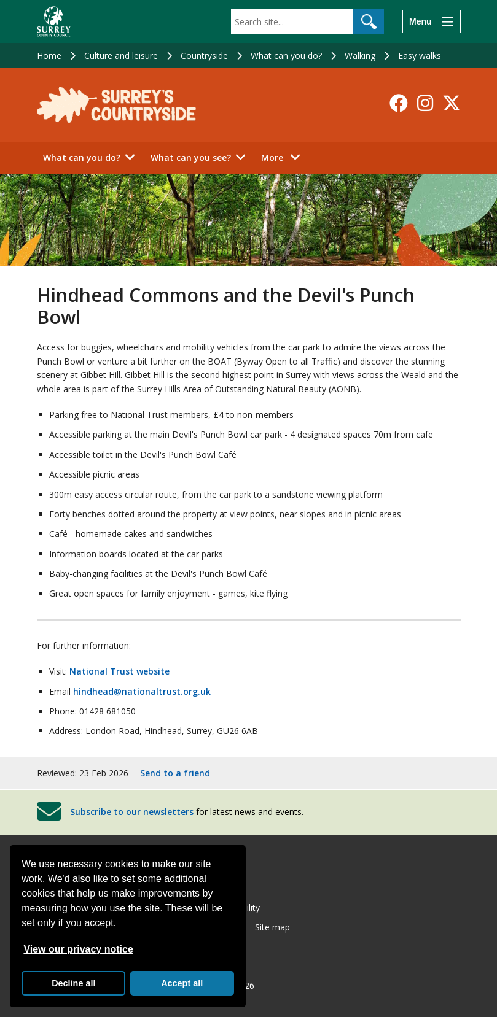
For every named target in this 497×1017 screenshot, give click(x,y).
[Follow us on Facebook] (398, 103)
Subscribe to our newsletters (132, 812)
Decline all (73, 983)
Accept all (182, 983)
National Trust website (119, 671)
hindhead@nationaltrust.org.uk (142, 691)
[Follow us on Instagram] (425, 103)
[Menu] (431, 21)
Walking (360, 55)
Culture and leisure (121, 55)
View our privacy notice (78, 949)
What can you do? (286, 55)
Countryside (204, 55)
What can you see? (191, 157)
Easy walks (419, 55)
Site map (272, 927)
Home (49, 55)
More (284, 156)
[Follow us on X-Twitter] (451, 103)
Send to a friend (175, 773)
